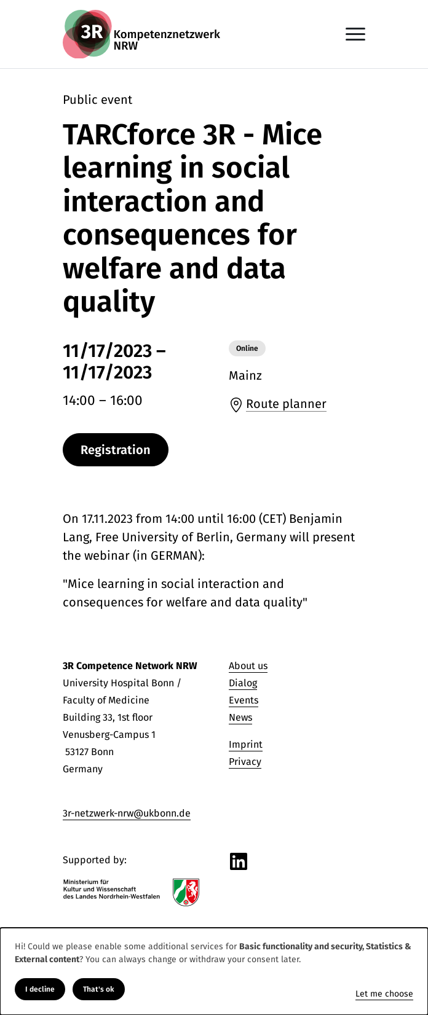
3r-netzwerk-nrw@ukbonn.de (127, 813)
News (240, 717)
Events (243, 700)
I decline (40, 989)
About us (248, 666)
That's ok (98, 989)
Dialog (243, 683)
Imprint (246, 744)
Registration (116, 449)
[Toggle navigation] (355, 34)
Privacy (245, 761)
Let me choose (384, 994)
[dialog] (214, 971)
